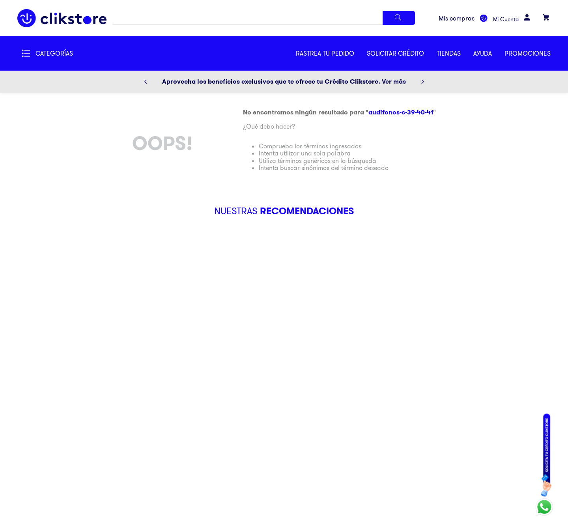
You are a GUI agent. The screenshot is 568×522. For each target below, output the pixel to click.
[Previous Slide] (146, 82)
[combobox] (263, 18)
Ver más (394, 81)
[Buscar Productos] (399, 18)
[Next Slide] (422, 82)
